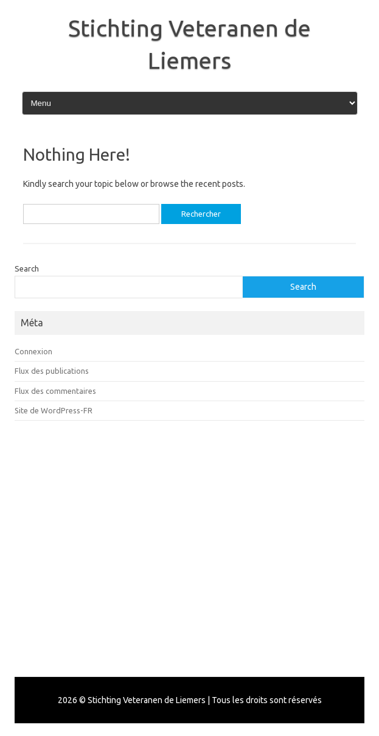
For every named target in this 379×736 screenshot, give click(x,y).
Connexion (33, 351)
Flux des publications (52, 370)
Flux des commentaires (55, 391)
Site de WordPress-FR (53, 410)
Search (27, 268)
